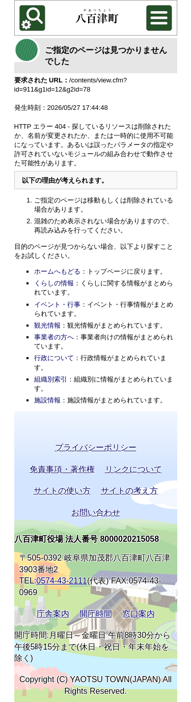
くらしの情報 (54, 283)
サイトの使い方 (62, 490)
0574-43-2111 (61, 580)
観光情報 (47, 325)
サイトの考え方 (129, 490)
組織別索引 (50, 379)
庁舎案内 (53, 613)
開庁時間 (95, 613)
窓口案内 (138, 613)
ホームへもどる (57, 271)
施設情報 (47, 400)
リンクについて (133, 469)
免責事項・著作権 (62, 469)
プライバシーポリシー (96, 447)
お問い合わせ (95, 512)
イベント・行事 (57, 304)
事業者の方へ (54, 337)
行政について (54, 358)
